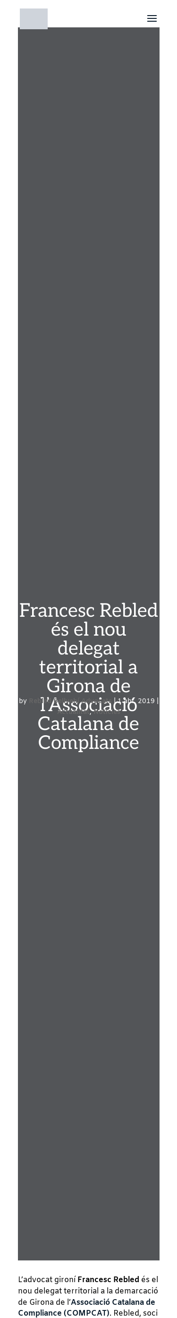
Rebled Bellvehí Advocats (70, 701)
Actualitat (73, 712)
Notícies (106, 712)
